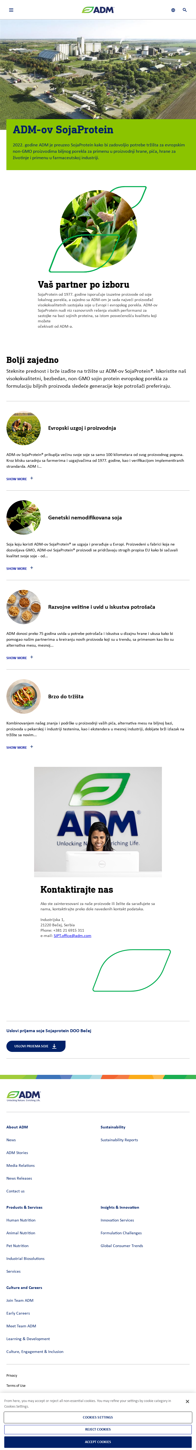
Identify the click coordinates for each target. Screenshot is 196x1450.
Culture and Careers (24, 1287)
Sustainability (113, 1126)
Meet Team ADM (21, 1326)
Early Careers (18, 1313)
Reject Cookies (98, 1429)
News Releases (19, 1178)
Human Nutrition (20, 1220)
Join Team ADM (20, 1301)
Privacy (11, 1376)
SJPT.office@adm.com (72, 936)
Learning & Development (28, 1339)
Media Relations (20, 1166)
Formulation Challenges (121, 1233)
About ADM (17, 1126)
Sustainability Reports (119, 1140)
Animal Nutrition (20, 1233)
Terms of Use (16, 1386)
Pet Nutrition (17, 1246)
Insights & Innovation (120, 1207)
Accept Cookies (98, 1442)
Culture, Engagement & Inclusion (34, 1352)
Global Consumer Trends (122, 1246)
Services (13, 1271)
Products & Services (24, 1207)
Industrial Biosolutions (25, 1259)
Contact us (15, 1191)
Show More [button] (16, 479)
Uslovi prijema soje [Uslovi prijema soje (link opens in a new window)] (36, 1046)
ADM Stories (17, 1153)
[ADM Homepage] (98, 12)
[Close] (187, 1401)
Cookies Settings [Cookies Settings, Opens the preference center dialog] (98, 1417)
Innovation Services (117, 1220)
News (11, 1140)
